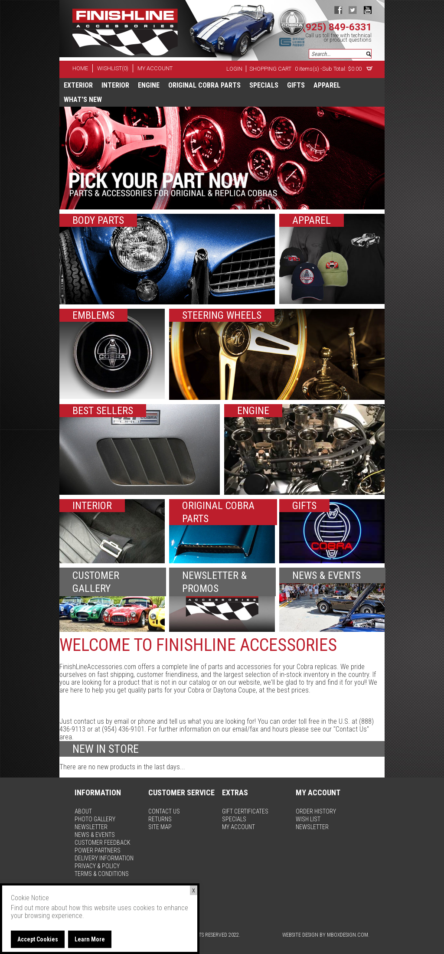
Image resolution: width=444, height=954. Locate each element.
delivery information (104, 858)
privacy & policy (97, 866)
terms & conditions (102, 873)
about (83, 811)
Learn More (90, 939)
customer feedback (103, 842)
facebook (338, 10)
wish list (308, 819)
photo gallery (95, 819)
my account (155, 68)
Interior (115, 85)
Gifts (296, 85)
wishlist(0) (112, 68)
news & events (95, 834)
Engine (149, 85)
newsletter (91, 826)
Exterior (78, 85)
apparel (326, 85)
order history (316, 811)
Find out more (30, 908)
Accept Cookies (37, 939)
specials (263, 85)
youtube (367, 10)
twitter (353, 10)
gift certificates (245, 811)
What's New (83, 99)
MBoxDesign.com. (348, 935)
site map (160, 826)
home (80, 68)
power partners (98, 850)
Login (234, 68)
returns (160, 819)
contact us (164, 811)
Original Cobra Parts (204, 85)
